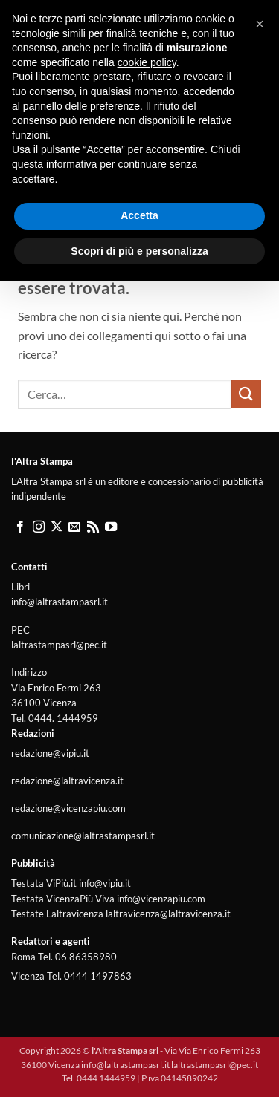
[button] (27, 48)
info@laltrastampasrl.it (59, 602)
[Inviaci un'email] (74, 527)
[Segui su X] (56, 527)
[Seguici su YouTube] (111, 527)
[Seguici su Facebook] (20, 527)
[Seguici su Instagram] (39, 527)
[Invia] (246, 394)
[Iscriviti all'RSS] (93, 527)
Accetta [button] (139, 1032)
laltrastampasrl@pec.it (59, 645)
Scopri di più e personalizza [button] (139, 1066)
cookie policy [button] (147, 878)
